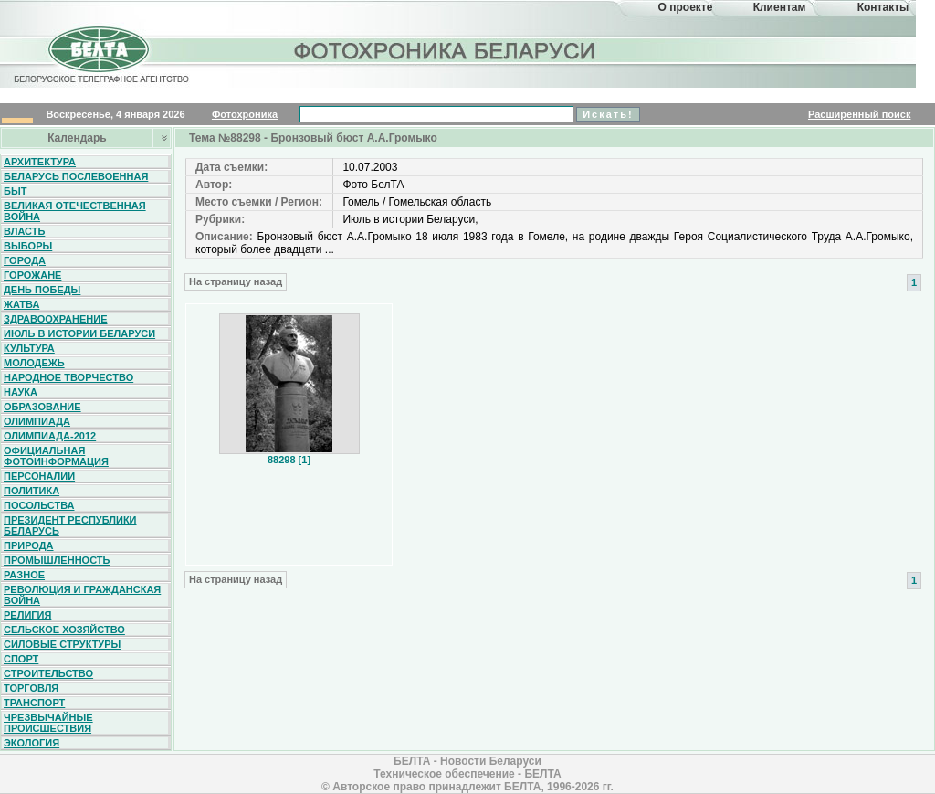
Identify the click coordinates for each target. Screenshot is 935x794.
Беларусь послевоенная (76, 176)
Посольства (39, 505)
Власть (24, 231)
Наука (20, 391)
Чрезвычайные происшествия (48, 723)
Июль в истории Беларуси (79, 333)
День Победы (42, 289)
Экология (31, 742)
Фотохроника (245, 114)
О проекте (685, 7)
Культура (29, 348)
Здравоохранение (56, 318)
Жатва (21, 304)
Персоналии (39, 476)
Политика (31, 490)
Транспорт (34, 702)
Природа (29, 545)
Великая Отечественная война (75, 211)
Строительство (48, 673)
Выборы (28, 245)
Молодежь (34, 362)
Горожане (32, 275)
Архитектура (40, 161)
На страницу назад (235, 281)
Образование (42, 406)
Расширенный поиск (859, 114)
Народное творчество (68, 377)
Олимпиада (37, 421)
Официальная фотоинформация (56, 456)
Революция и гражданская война (82, 595)
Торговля (31, 688)
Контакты (883, 7)
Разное (24, 574)
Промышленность (57, 560)
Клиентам (779, 7)
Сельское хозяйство (64, 629)
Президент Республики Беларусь (70, 525)
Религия (27, 614)
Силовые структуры (62, 644)
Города (25, 260)
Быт (15, 190)
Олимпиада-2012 (50, 435)
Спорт (21, 658)
